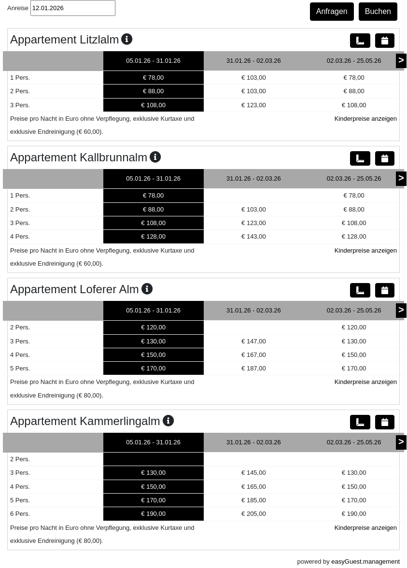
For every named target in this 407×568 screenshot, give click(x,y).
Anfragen (332, 11)
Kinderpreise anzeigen (366, 118)
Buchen (378, 11)
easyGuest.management (365, 561)
